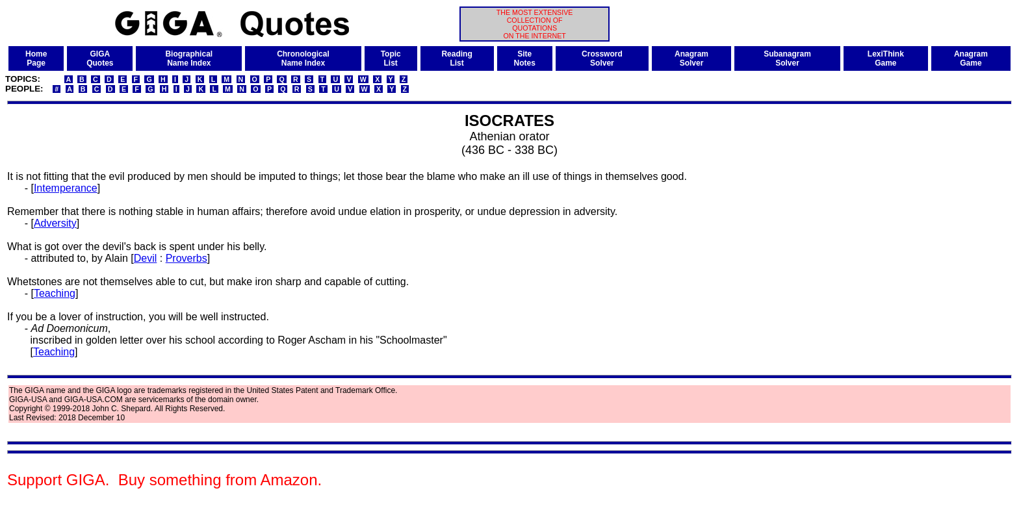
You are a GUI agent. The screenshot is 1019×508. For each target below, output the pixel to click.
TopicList (391, 58)
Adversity (55, 223)
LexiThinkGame (886, 58)
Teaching (54, 293)
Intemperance (65, 188)
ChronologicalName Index (303, 58)
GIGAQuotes (99, 58)
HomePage (36, 58)
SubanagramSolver (787, 58)
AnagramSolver (691, 58)
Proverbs (186, 258)
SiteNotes (524, 58)
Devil (145, 258)
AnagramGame (971, 58)
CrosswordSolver (602, 58)
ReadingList (456, 58)
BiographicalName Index (189, 58)
